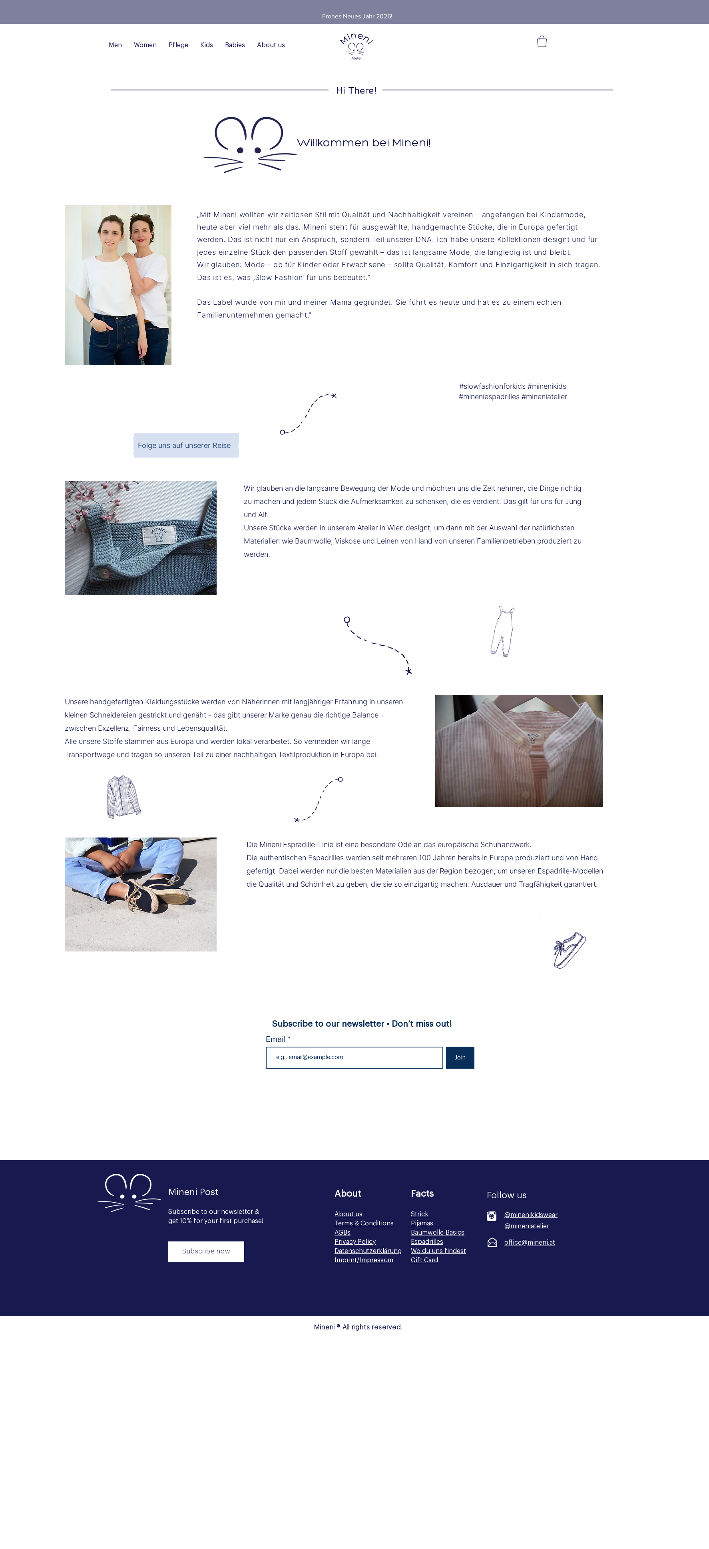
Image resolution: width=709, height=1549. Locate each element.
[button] (542, 41)
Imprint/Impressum (364, 1260)
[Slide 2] (362, 6)
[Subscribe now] (206, 1251)
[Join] (460, 1058)
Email (277, 1039)
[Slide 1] (352, 6)
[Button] (205, 1294)
